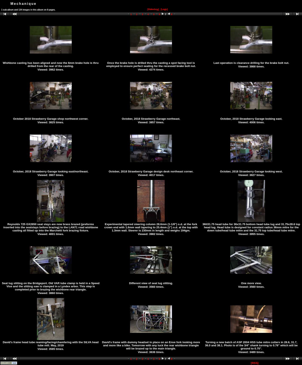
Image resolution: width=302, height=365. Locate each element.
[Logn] (164, 9)
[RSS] (254, 363)
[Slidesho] (153, 9)
